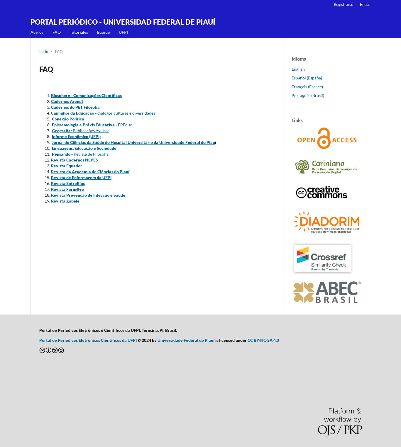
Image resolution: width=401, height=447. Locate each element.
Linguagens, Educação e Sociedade (83, 148)
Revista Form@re (67, 189)
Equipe (103, 32)
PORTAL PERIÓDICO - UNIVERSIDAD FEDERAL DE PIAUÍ (123, 22)
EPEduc (124, 124)
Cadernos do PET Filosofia (75, 107)
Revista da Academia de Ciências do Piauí (90, 171)
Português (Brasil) (308, 95)
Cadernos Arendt (67, 101)
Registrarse (343, 4)
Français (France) (307, 86)
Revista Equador (66, 165)
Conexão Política (68, 118)
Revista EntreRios (68, 183)
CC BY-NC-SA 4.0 (263, 340)
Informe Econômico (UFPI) (76, 136)
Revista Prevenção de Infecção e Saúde (88, 195)
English (298, 69)
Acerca (37, 32)
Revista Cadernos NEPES (74, 159)
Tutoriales (79, 32)
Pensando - (62, 154)
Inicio (43, 51)
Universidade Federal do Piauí (186, 340)
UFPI (123, 32)
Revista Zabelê (65, 200)
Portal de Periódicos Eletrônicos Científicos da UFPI (88, 340)
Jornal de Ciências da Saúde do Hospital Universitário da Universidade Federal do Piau (133, 142)
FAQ (57, 32)
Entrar (365, 4)
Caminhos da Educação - (74, 113)
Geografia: (62, 130)
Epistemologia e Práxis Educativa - (84, 124)
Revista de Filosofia (91, 154)
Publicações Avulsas (91, 130)
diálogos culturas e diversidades (126, 113)
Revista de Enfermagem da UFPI (81, 177)
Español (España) (307, 77)
